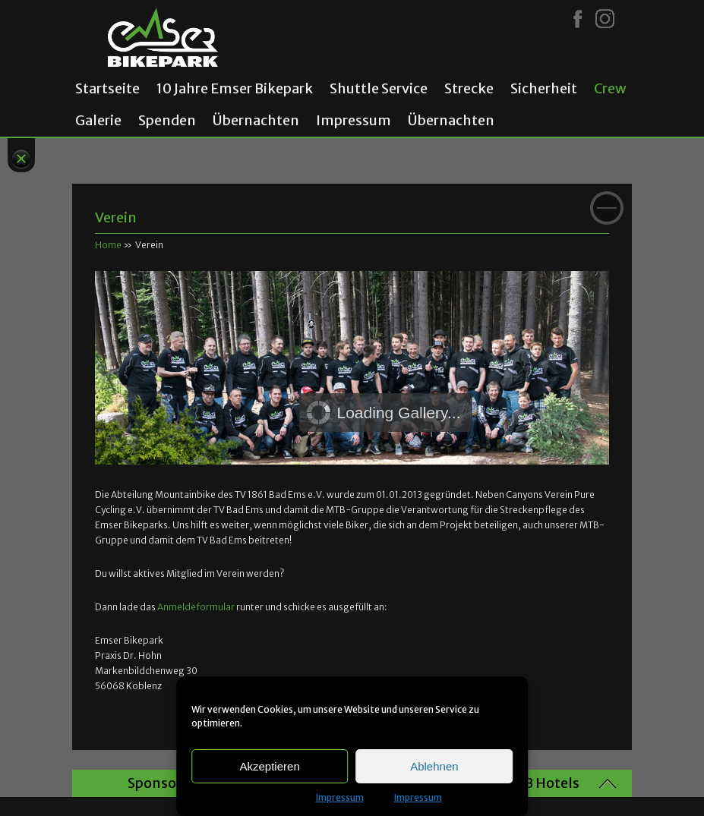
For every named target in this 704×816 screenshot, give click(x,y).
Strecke (469, 88)
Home (108, 244)
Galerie (98, 120)
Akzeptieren (270, 766)
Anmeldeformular (196, 607)
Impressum (340, 797)
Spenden (167, 120)
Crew (610, 88)
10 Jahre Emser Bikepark (234, 88)
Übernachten (256, 120)
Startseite (107, 88)
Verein (116, 217)
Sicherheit (543, 88)
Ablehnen (434, 766)
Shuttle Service (379, 88)
